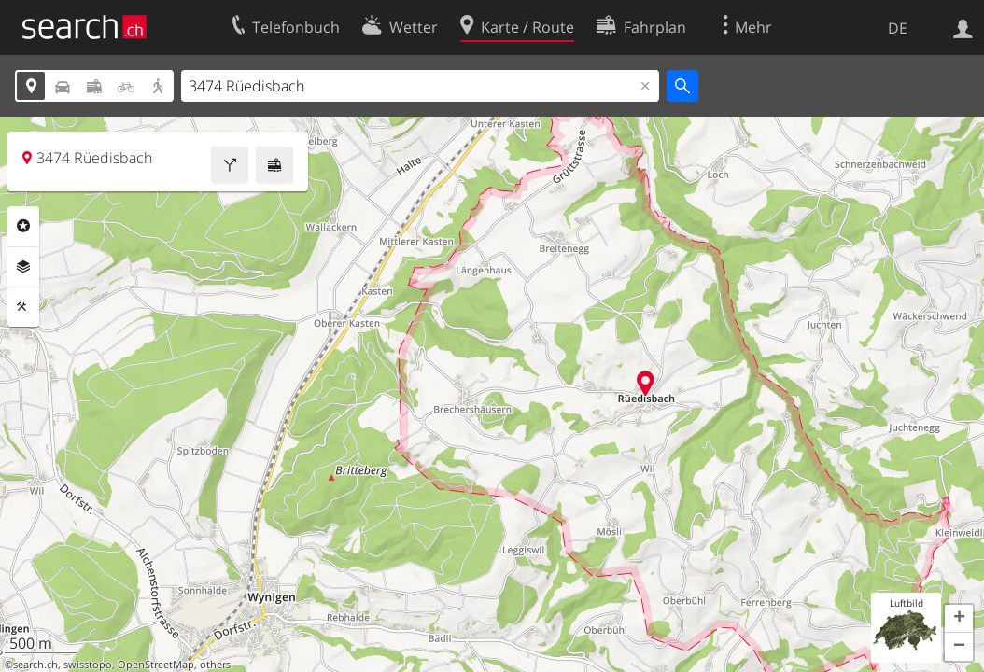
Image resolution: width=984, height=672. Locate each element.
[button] (959, 619)
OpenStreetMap (156, 664)
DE (897, 28)
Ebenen (23, 267)
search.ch (35, 664)
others (215, 664)
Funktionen (23, 307)
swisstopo (87, 664)
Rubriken (23, 225)
